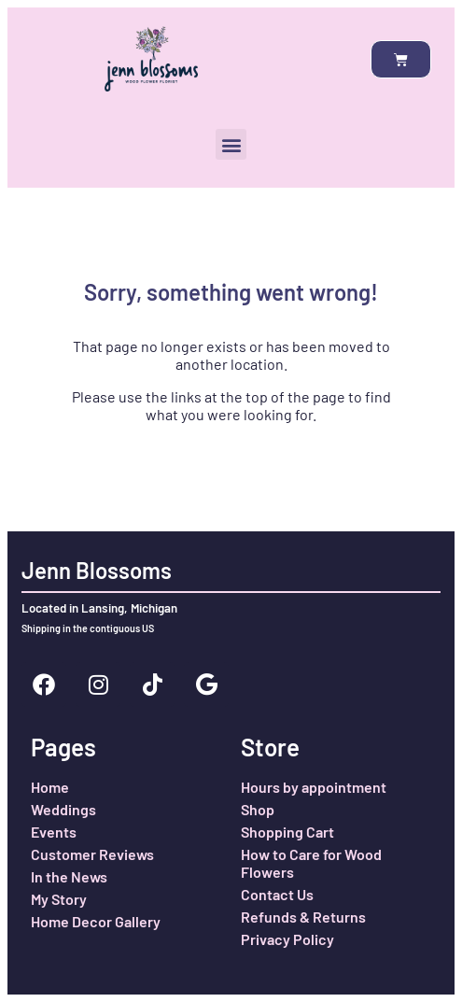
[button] (231, 144)
